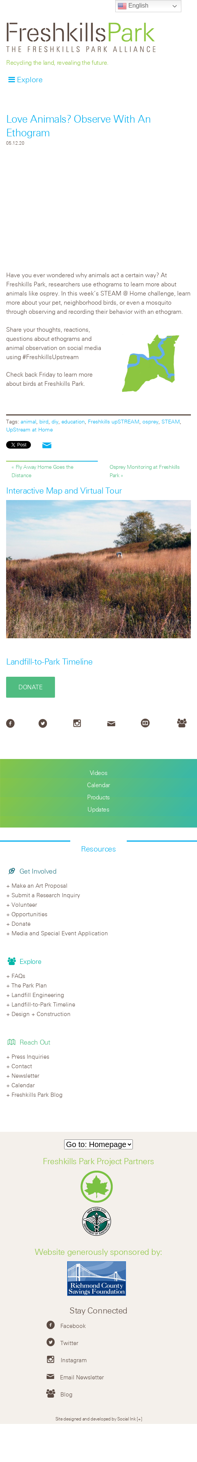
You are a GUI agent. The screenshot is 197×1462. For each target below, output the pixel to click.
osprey (150, 421)
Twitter (69, 1342)
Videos (99, 773)
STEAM (170, 421)
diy (55, 421)
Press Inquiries (30, 1056)
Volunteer (24, 904)
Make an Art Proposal (39, 885)
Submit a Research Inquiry (45, 895)
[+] (139, 1419)
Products (98, 797)
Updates (98, 809)
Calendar (98, 785)
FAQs (18, 975)
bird (43, 421)
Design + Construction (41, 1013)
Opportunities (29, 914)
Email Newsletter (82, 1377)
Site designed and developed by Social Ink (95, 1419)
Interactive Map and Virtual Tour (64, 490)
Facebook (73, 1325)
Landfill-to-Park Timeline (49, 661)
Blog (66, 1394)
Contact (21, 1066)
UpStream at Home (29, 429)
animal (28, 421)
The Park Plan (29, 985)
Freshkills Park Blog (37, 1094)
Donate (30, 687)
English (133, 6)
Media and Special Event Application (59, 933)
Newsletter (25, 1075)
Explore (30, 79)
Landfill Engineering (37, 994)
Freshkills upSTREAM (113, 421)
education (73, 421)
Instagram (74, 1360)
